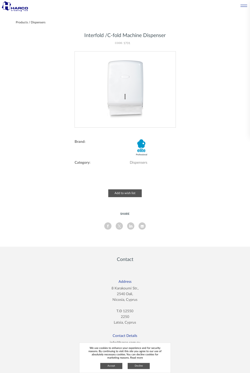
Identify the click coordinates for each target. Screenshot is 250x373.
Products (22, 22)
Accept (111, 366)
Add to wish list (125, 193)
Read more (136, 357)
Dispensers (38, 22)
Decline (139, 366)
